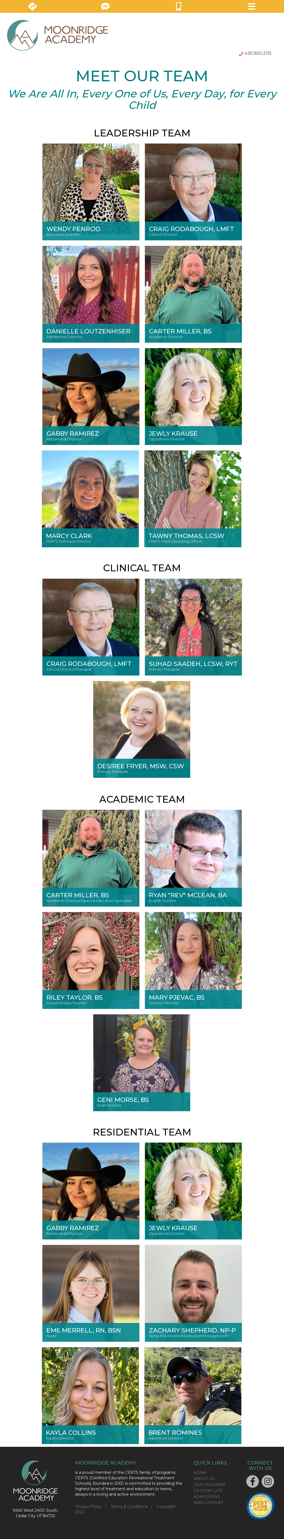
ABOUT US (204, 1478)
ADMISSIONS (207, 1496)
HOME (200, 1472)
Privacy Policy (88, 1506)
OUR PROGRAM (210, 1484)
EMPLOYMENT (208, 1502)
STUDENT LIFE (208, 1490)
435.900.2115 (255, 53)
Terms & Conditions (129, 1506)
